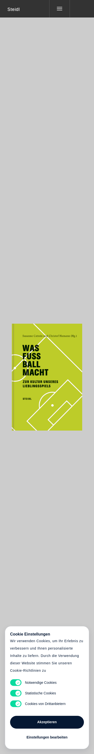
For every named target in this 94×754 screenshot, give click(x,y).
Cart (47, 374)
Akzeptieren (47, 722)
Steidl (13, 9)
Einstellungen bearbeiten (47, 737)
